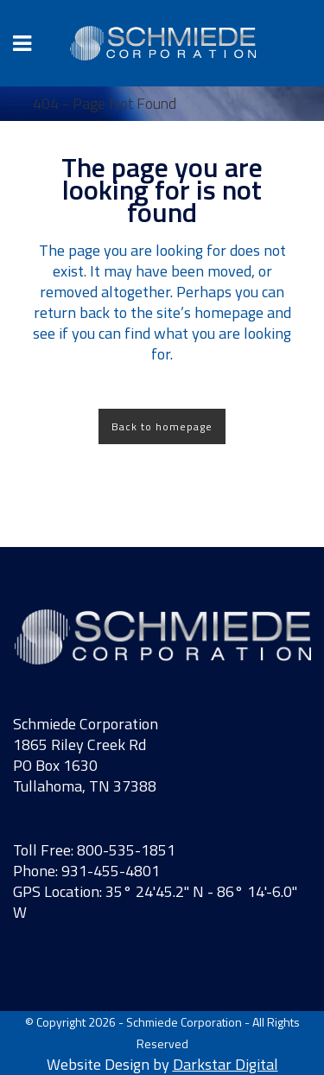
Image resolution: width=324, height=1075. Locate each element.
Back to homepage (162, 426)
